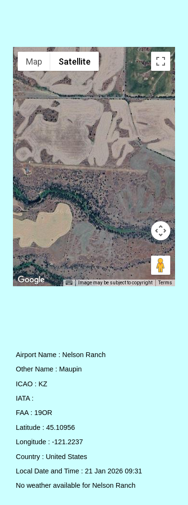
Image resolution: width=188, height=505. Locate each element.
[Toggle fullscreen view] (160, 61)
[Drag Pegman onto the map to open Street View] (160, 265)
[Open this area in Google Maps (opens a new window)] (31, 280)
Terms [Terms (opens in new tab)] (165, 282)
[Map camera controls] (160, 230)
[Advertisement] (94, 25)
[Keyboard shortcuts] (69, 283)
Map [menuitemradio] (34, 61)
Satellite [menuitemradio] (75, 61)
